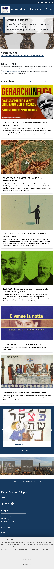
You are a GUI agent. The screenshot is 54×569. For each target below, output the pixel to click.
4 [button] (27, 450)
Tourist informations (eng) (44, 2)
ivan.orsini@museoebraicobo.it (11, 71)
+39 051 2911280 (9, 522)
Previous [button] (2, 430)
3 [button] (26, 450)
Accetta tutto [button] (27, 559)
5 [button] (29, 450)
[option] (27, 428)
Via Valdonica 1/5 (6, 517)
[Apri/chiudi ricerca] (47, 9)
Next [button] (51, 430)
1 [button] (22, 450)
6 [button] (31, 450)
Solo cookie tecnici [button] (27, 554)
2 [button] (24, 450)
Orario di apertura (17, 20)
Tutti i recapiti (7, 527)
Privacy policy (46, 549)
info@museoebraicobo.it (12, 524)
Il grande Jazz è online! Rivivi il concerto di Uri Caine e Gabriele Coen (22, 55)
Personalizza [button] (27, 564)
